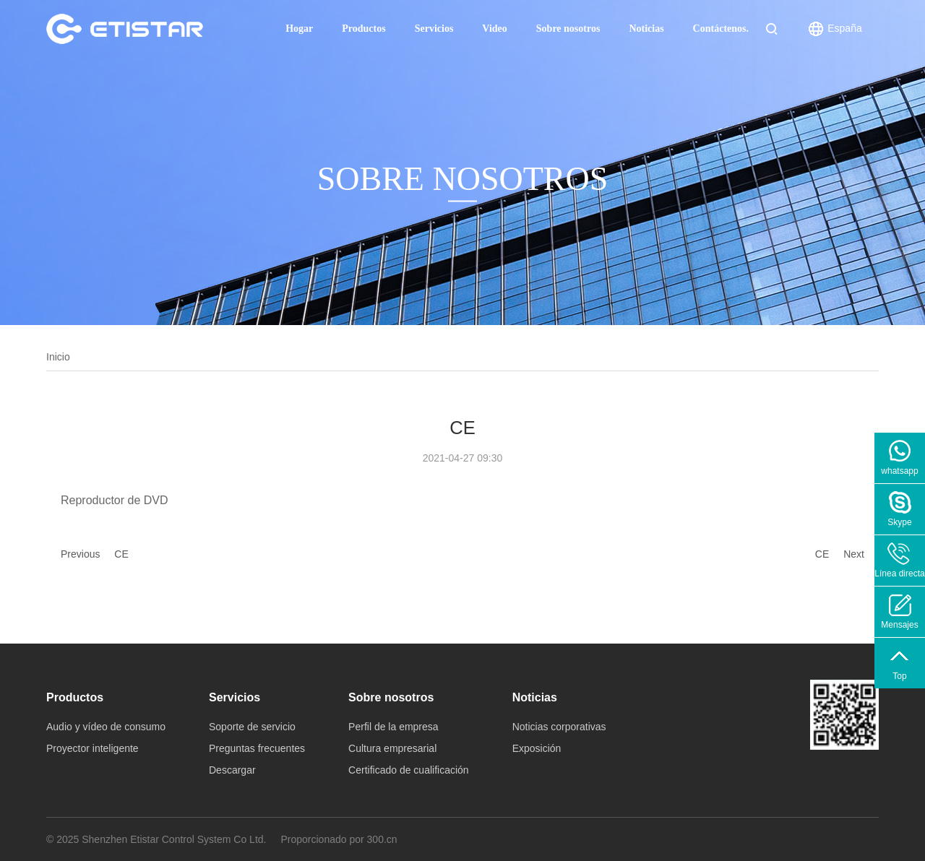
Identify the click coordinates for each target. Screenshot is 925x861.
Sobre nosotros (568, 28)
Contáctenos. (721, 28)
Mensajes (899, 625)
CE (121, 554)
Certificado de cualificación (408, 770)
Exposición (537, 748)
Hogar (299, 28)
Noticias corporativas (559, 726)
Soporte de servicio (252, 726)
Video (494, 28)
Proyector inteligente (92, 748)
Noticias (646, 28)
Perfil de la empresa (393, 726)
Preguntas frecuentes (257, 748)
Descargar (232, 770)
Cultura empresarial (392, 748)
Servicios (434, 28)
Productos (363, 28)
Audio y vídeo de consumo (105, 726)
